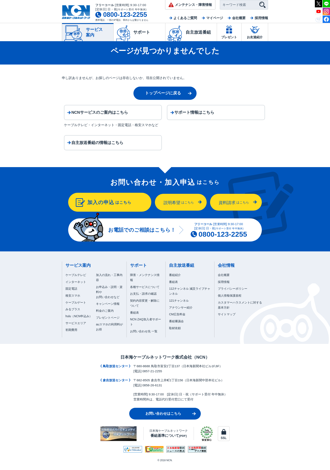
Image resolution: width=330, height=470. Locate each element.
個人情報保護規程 (229, 300)
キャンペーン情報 (108, 308)
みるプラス (72, 314)
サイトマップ (227, 319)
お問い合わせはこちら (163, 418)
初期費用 (71, 335)
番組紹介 (175, 279)
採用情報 (261, 18)
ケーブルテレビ (75, 279)
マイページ (214, 18)
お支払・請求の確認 (143, 298)
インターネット (75, 286)
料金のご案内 (105, 315)
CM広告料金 (177, 319)
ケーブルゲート (75, 307)
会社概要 (239, 18)
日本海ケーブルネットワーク (168, 438)
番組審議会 (176, 326)
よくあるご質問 (185, 18)
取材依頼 (175, 333)
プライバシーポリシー (232, 293)
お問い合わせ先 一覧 (143, 336)
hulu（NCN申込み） (78, 321)
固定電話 (71, 293)
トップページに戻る (163, 93)
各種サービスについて (145, 291)
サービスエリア (75, 328)
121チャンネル (179, 305)
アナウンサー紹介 (181, 312)
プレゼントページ (108, 322)
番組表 (134, 317)
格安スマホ (72, 300)
